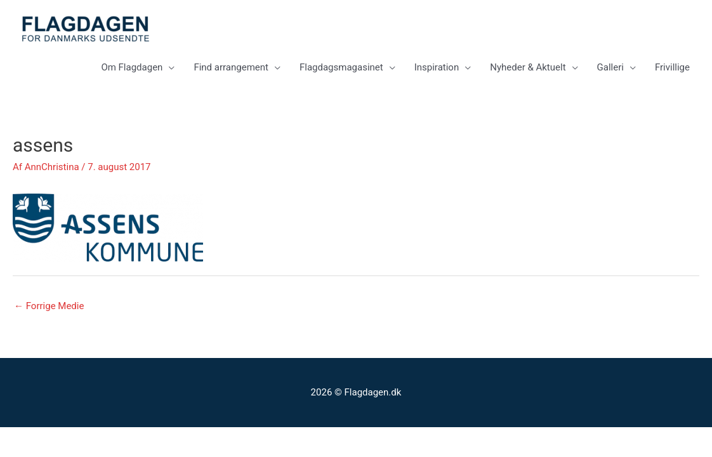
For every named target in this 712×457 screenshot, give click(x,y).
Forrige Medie (49, 306)
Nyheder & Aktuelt (527, 67)
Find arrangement (231, 67)
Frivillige (672, 67)
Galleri (610, 67)
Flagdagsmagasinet (341, 67)
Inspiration (436, 67)
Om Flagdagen (131, 67)
